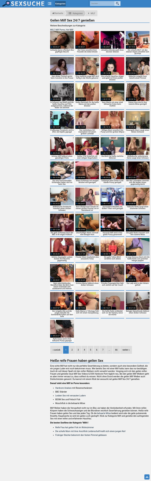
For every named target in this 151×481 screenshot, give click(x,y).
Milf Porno (60, 30)
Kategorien (60, 4)
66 (116, 350)
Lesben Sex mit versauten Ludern (70, 395)
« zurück (56, 350)
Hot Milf (69, 30)
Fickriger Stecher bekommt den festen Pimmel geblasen (81, 435)
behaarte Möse (104, 413)
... (109, 350)
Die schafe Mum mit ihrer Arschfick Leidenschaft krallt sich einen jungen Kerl (90, 431)
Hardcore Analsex (63, 388)
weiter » (126, 350)
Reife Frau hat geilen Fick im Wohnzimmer (74, 427)
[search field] (102, 3)
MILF (52, 30)
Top (147, 477)
